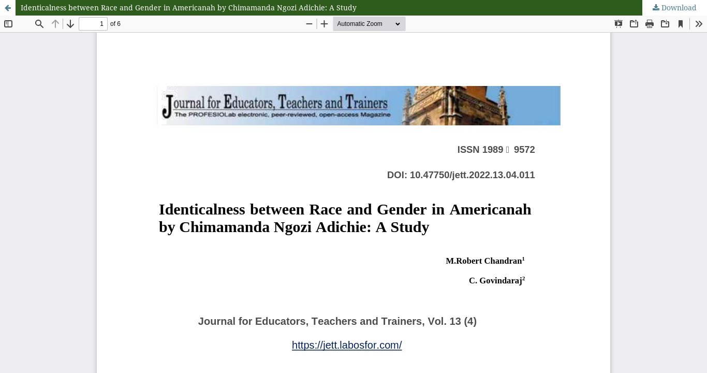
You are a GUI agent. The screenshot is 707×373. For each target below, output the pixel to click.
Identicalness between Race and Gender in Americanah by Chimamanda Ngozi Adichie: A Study (189, 7)
